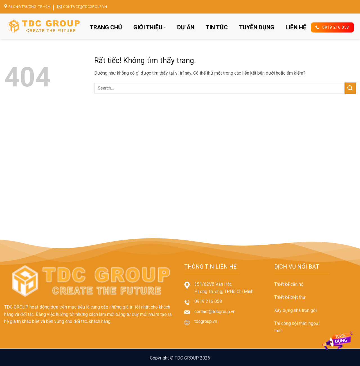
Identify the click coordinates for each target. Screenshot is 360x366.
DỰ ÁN (185, 27)
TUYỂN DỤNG (256, 27)
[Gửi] (350, 87)
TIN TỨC (217, 27)
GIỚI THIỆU (149, 27)
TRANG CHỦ (106, 27)
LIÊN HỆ (295, 27)
